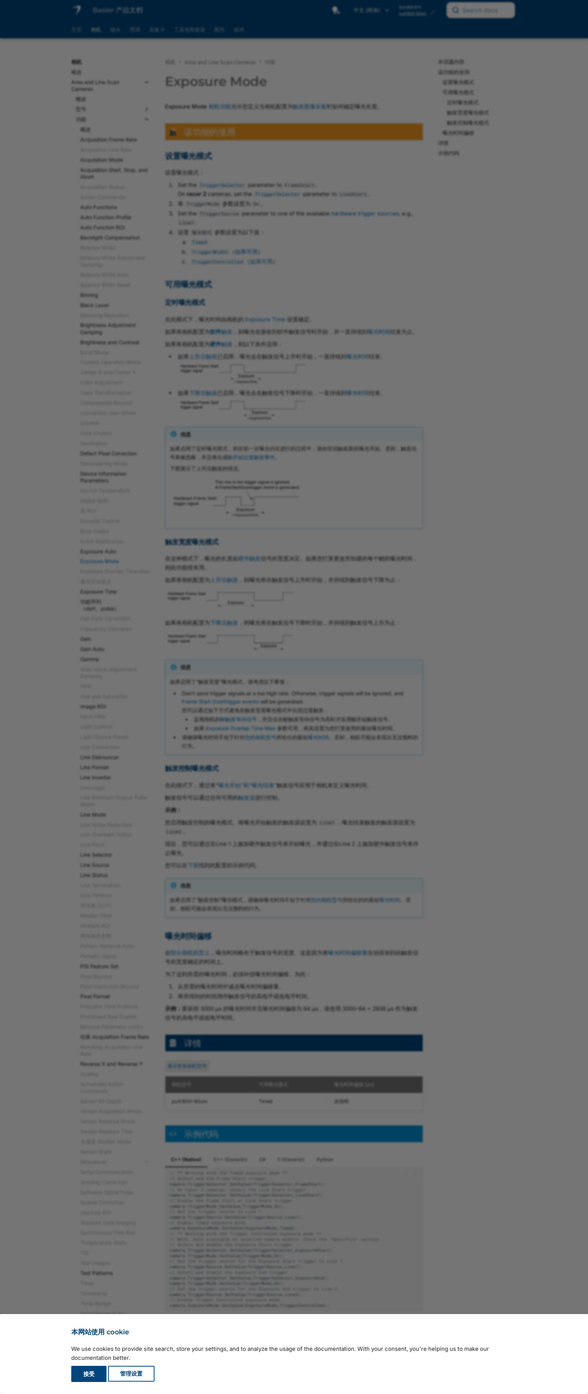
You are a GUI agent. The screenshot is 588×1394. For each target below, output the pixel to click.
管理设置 (131, 1373)
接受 (88, 1373)
